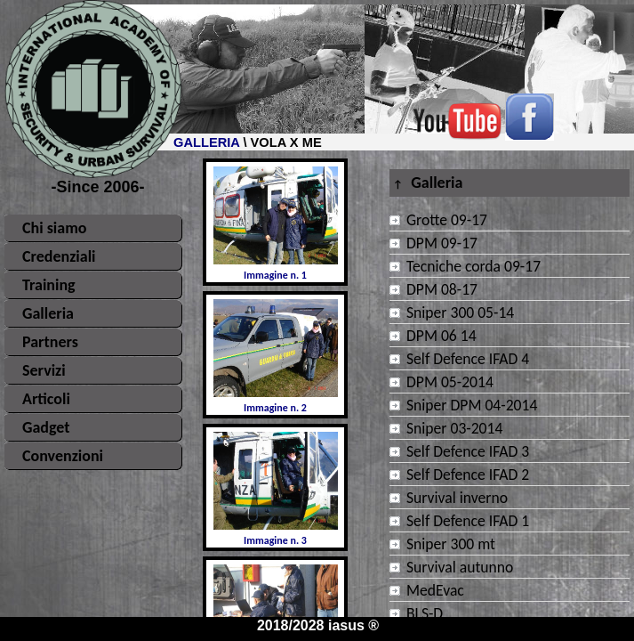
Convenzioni (62, 456)
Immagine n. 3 (275, 489)
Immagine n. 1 (275, 223)
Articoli (46, 399)
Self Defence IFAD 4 (467, 359)
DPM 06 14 (441, 335)
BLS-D (424, 613)
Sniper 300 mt (450, 544)
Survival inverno (457, 497)
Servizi (44, 370)
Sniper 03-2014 (454, 428)
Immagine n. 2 (275, 356)
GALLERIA (206, 142)
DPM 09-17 (442, 243)
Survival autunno (459, 567)
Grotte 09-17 (446, 220)
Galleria (48, 313)
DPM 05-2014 (450, 382)
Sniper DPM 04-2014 (471, 405)
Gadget (46, 427)
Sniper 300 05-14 (460, 312)
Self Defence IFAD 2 (467, 474)
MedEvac (435, 590)
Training (49, 285)
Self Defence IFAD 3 (467, 451)
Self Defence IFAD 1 (467, 521)
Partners (50, 342)
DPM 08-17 (442, 289)
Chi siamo (54, 228)
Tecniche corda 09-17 (473, 266)
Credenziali (58, 256)
